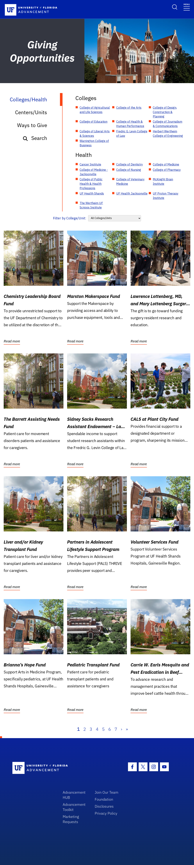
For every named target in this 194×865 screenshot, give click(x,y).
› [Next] (121, 729)
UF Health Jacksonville (131, 193)
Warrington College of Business (94, 143)
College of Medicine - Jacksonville (94, 172)
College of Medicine (166, 164)
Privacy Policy (106, 813)
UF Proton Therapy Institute (165, 196)
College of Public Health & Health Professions (91, 183)
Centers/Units (31, 112)
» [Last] (127, 729)
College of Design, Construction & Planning (165, 112)
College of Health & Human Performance (130, 124)
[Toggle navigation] (186, 7)
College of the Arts (128, 107)
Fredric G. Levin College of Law (131, 133)
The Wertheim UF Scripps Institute (91, 205)
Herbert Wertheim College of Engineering (168, 133)
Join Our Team (106, 792)
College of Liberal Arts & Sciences (95, 133)
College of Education (93, 121)
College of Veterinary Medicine (130, 181)
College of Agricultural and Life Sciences (95, 110)
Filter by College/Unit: (69, 218)
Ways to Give (32, 125)
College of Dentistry (129, 164)
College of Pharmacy (167, 170)
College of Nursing (128, 170)
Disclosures (104, 806)
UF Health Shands (92, 193)
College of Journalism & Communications (167, 124)
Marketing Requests (71, 819)
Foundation (104, 799)
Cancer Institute (90, 164)
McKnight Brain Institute (163, 181)
